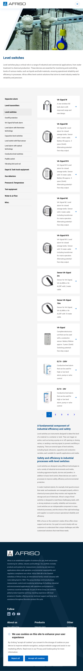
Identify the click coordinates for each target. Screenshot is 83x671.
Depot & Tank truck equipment (17, 170)
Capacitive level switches (14, 136)
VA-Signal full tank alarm (14, 123)
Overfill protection (11, 118)
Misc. (7, 202)
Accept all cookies (36, 658)
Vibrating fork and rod (13, 164)
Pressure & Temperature (14, 183)
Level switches (11, 112)
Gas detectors (10, 176)
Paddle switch (10, 159)
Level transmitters (12, 105)
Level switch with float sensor (15, 141)
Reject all (15, 658)
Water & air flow (11, 196)
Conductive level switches (14, 154)
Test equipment (11, 189)
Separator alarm (11, 99)
